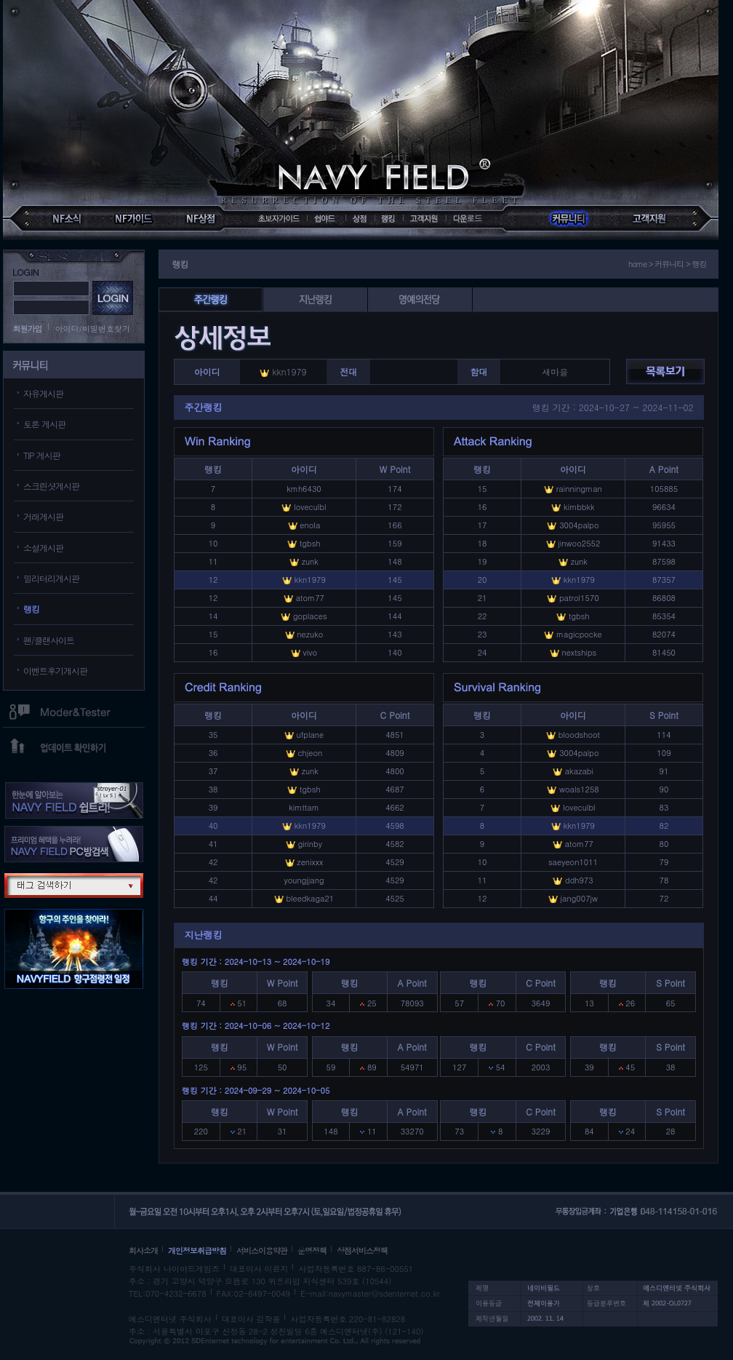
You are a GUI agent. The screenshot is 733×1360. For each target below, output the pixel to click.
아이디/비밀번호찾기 (93, 328)
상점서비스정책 (362, 1250)
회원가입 (27, 328)
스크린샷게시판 (51, 486)
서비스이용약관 (261, 1250)
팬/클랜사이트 (48, 640)
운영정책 (312, 1250)
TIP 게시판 (41, 455)
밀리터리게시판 (51, 578)
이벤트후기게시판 (55, 670)
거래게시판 (43, 516)
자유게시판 (43, 393)
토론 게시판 (44, 424)
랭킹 (31, 609)
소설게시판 (43, 547)
